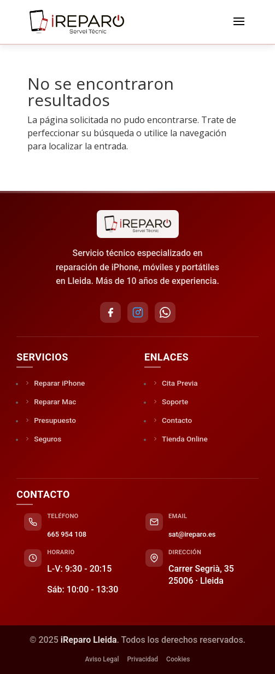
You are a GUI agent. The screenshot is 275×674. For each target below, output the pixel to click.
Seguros (42, 438)
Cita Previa (175, 383)
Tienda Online (180, 438)
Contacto (172, 420)
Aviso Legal (102, 659)
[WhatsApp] (165, 312)
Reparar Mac (50, 401)
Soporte (170, 401)
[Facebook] (110, 312)
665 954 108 (66, 534)
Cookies (178, 659)
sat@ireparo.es (191, 534)
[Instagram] (137, 312)
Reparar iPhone (54, 383)
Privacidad (142, 659)
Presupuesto (50, 420)
